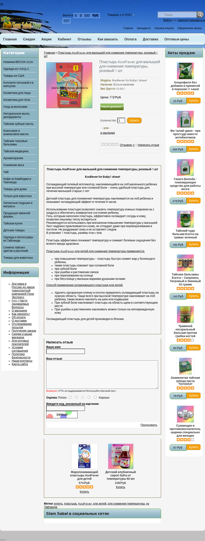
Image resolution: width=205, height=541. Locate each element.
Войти (167, 20)
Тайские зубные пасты (18, 124)
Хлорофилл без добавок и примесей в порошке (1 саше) (185, 86)
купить (58, 508)
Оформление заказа (189, 28)
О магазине (19, 310)
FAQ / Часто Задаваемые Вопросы (20, 304)
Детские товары (14, 230)
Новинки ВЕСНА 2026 (18, 62)
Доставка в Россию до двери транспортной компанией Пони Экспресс (23, 291)
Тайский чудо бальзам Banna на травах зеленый (185, 234)
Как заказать (108, 39)
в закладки (107, 133)
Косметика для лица (17, 93)
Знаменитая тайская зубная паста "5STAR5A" (185, 381)
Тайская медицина (15, 151)
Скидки (29, 39)
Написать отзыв (148, 145)
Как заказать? (21, 314)
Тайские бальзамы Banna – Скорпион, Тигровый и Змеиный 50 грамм (185, 279)
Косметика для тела (16, 99)
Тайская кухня (12, 223)
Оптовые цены (176, 39)
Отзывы (84, 39)
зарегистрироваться (191, 20)
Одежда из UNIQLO (16, 69)
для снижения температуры (126, 508)
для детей (99, 508)
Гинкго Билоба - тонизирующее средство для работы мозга (185, 184)
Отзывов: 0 (127, 145)
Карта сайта (20, 364)
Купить (84, 496)
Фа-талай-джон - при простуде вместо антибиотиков (185, 134)
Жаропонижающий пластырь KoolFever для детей (84, 480)
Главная (128, 28)
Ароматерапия (13, 158)
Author (3, 540)
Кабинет (65, 39)
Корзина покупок (164, 28)
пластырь (70, 508)
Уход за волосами (15, 106)
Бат (87, 15)
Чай (6, 172)
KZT (66, 20)
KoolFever (85, 508)
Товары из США (13, 75)
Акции (46, 39)
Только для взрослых (17, 196)
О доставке (19, 320)
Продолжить (149, 430)
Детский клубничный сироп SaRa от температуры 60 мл (120, 480)
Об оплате (19, 317)
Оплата (130, 39)
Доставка (150, 39)
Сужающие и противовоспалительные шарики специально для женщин (185, 430)
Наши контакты (22, 360)
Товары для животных (18, 257)
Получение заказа (24, 330)
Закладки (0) (144, 28)
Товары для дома (15, 189)
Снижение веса (13, 165)
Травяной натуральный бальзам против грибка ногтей (185, 331)
